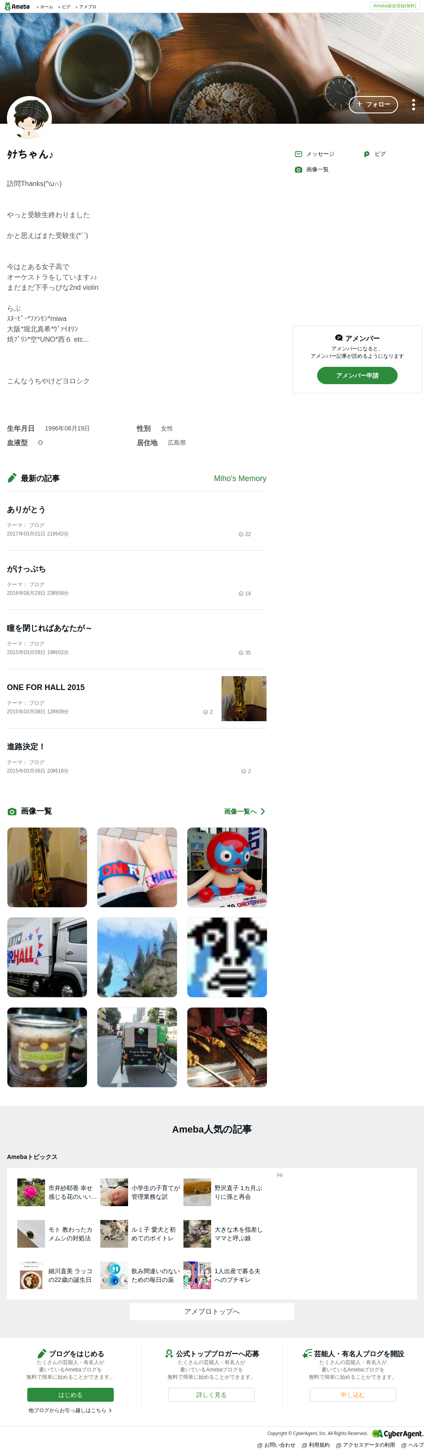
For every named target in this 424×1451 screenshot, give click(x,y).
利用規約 (316, 1444)
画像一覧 (311, 169)
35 (244, 653)
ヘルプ (413, 1444)
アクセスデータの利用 (365, 1444)
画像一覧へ (245, 811)
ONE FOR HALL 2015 (46, 687)
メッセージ (314, 154)
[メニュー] (413, 105)
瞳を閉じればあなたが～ (50, 628)
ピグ (374, 154)
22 (244, 534)
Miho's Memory (240, 478)
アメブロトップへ (212, 1311)
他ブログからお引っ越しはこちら (67, 1410)
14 (244, 594)
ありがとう (26, 509)
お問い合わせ (276, 1444)
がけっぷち (26, 569)
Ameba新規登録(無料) (394, 6)
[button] (373, 104)
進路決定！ (26, 746)
